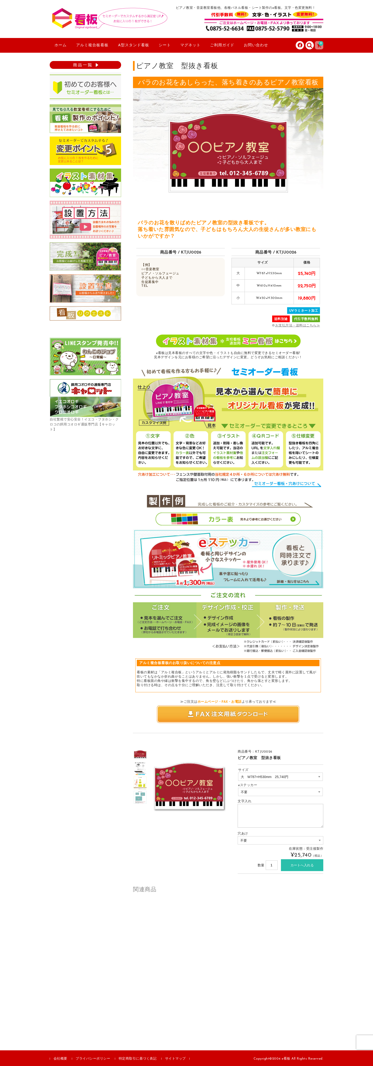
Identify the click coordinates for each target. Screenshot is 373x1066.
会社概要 (60, 1059)
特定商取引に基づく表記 (138, 1059)
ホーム (60, 45)
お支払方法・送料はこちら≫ (297, 325)
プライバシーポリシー (93, 1059)
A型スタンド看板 (133, 45)
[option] (140, 754)
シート (165, 45)
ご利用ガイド (222, 45)
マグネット (190, 45)
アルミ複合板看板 (92, 45)
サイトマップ (175, 1059)
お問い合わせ (256, 45)
